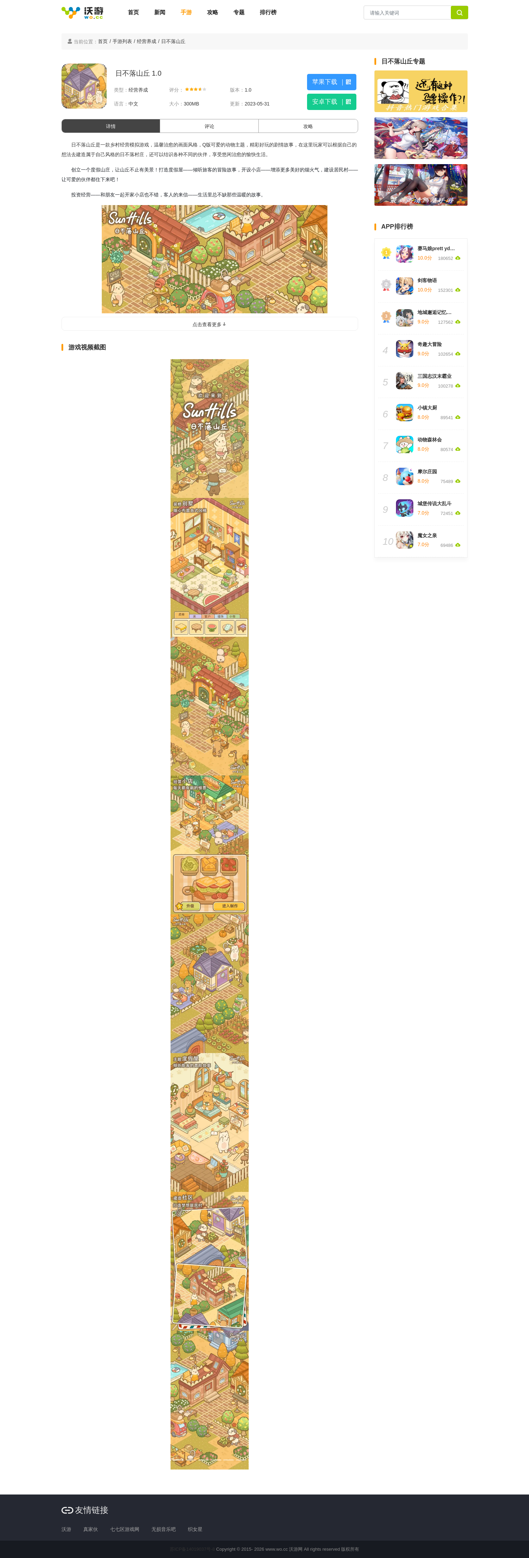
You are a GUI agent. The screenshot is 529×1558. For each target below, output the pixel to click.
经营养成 (146, 41)
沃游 (66, 1529)
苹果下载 (331, 81)
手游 (186, 12)
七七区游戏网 (124, 1529)
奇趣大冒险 (430, 344)
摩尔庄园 (427, 471)
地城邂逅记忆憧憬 (437, 312)
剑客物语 (427, 280)
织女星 (195, 1529)
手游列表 (122, 41)
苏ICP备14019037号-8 (192, 1549)
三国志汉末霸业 (435, 376)
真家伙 (90, 1529)
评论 (209, 126)
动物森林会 (430, 439)
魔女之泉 (427, 535)
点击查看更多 (209, 324)
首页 (133, 12)
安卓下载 (331, 101)
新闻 (159, 12)
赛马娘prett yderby (439, 248)
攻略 (212, 12)
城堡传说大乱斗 (435, 503)
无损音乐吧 (163, 1529)
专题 (239, 12)
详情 (111, 126)
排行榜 (268, 12)
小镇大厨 (427, 407)
